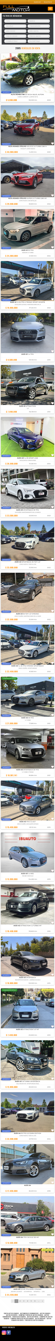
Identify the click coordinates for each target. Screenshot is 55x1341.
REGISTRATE (48, 2)
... (38, 1301)
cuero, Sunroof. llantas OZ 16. (28, 97)
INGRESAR (37, 2)
